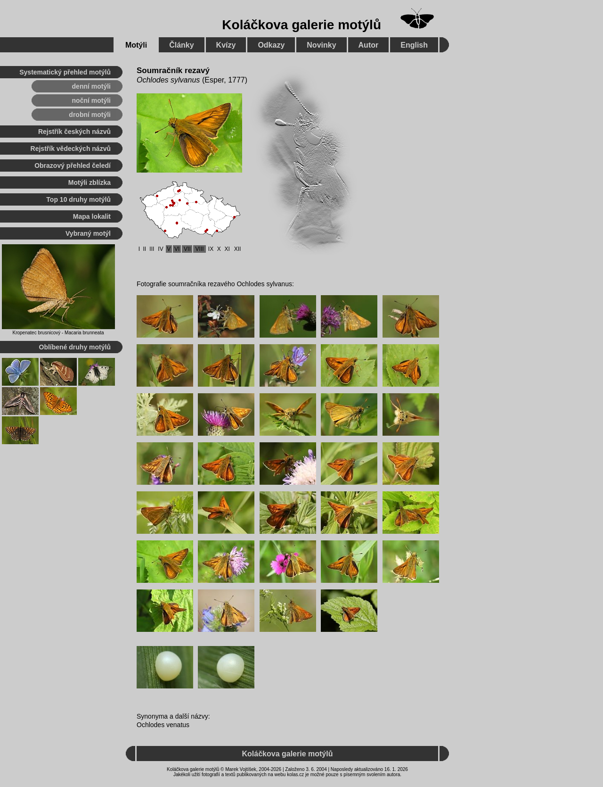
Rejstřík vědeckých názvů (71, 148)
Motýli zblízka (89, 182)
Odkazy (271, 45)
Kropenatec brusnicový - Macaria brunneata (58, 332)
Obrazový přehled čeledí (72, 165)
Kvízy (226, 45)
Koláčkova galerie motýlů (301, 24)
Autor (369, 45)
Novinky (321, 45)
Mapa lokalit (92, 216)
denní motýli (91, 86)
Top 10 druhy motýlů (78, 199)
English (414, 45)
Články (181, 45)
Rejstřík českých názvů (74, 131)
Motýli (136, 45)
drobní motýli (90, 114)
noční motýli (91, 100)
